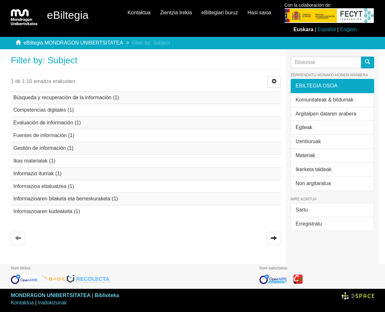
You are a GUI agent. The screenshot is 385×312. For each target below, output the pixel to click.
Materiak (305, 155)
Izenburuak (308, 141)
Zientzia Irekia (176, 12)
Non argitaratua (313, 183)
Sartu (302, 209)
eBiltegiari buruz (219, 12)
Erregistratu (309, 223)
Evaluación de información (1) (47, 122)
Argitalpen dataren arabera (326, 113)
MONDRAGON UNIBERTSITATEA (51, 295)
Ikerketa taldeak (314, 169)
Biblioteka (107, 295)
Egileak (304, 127)
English (348, 29)
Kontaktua (138, 12)
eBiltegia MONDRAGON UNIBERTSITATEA (73, 42)
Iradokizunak (52, 302)
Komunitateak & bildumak (324, 99)
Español (326, 29)
